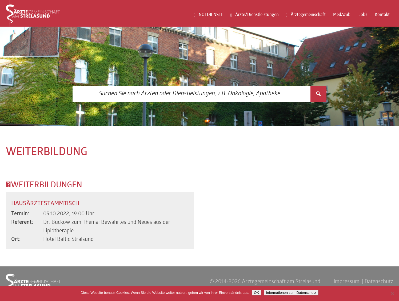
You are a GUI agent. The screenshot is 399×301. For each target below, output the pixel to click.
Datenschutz (379, 281)
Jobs (363, 15)
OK (256, 293)
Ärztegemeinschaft (308, 15)
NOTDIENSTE (211, 15)
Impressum (347, 281)
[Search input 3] (191, 93)
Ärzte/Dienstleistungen (257, 15)
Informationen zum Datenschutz (291, 293)
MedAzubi (342, 15)
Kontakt (382, 15)
